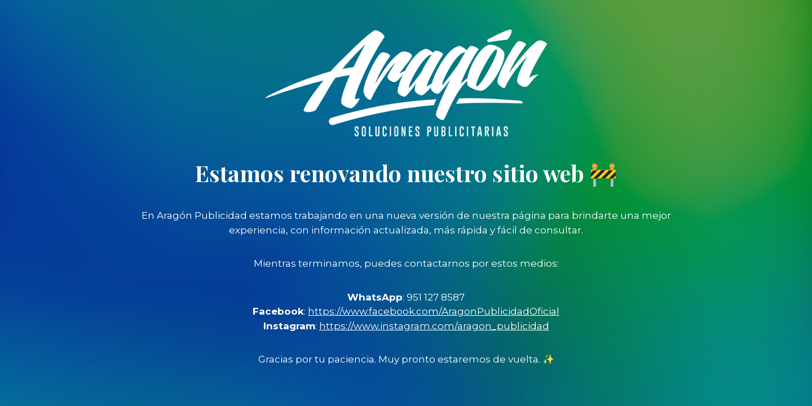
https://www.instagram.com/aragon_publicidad (434, 326)
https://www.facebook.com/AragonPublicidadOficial (433, 311)
